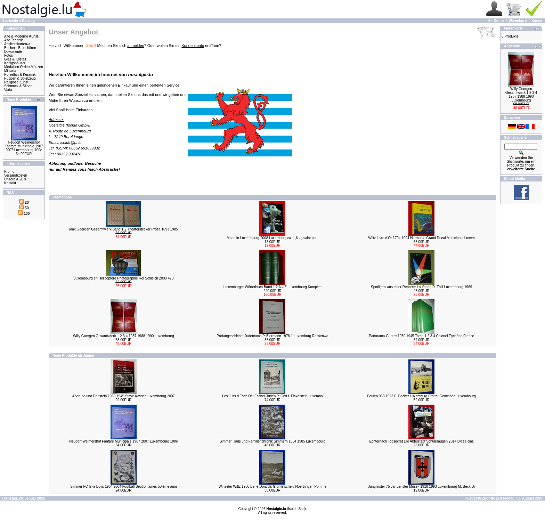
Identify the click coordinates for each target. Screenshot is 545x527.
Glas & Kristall (15, 59)
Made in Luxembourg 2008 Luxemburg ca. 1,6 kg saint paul (272, 238)
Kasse (536, 21)
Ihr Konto (496, 21)
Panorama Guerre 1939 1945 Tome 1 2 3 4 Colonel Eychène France (421, 336)
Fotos (8, 55)
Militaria (10, 71)
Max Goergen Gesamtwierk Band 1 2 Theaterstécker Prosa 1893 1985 (123, 229)
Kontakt (10, 183)
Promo (9, 171)
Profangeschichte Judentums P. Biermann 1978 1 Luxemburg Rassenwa (272, 336)
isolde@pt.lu (71, 142)
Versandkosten (15, 175)
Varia (8, 90)
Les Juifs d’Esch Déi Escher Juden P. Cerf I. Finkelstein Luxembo (272, 396)
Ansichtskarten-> (17, 44)
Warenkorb (518, 21)
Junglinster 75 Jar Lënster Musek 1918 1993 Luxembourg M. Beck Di (421, 486)
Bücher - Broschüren (20, 48)
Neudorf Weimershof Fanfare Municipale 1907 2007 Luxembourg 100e (24, 146)
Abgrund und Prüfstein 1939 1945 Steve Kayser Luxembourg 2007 (123, 396)
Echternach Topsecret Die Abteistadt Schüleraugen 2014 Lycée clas (421, 441)
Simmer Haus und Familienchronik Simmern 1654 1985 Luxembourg (272, 441)
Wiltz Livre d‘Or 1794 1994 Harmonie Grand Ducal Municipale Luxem (421, 238)
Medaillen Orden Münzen (23, 67)
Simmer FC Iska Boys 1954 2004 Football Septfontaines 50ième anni (123, 486)
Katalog (28, 21)
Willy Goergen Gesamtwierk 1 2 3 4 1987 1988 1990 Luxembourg (123, 336)
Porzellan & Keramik (20, 74)
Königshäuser (14, 63)
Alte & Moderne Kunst (21, 36)
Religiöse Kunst (16, 82)
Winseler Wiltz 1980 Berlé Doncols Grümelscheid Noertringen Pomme (272, 486)
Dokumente (13, 52)
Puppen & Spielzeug (20, 78)
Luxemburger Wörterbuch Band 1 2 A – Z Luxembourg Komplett (272, 287)
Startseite (10, 21)
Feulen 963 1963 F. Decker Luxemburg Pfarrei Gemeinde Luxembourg (421, 396)
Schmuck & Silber (18, 86)
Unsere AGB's (15, 179)
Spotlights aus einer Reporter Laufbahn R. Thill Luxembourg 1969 (421, 287)
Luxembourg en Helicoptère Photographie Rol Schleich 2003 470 (123, 278)
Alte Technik (13, 40)
